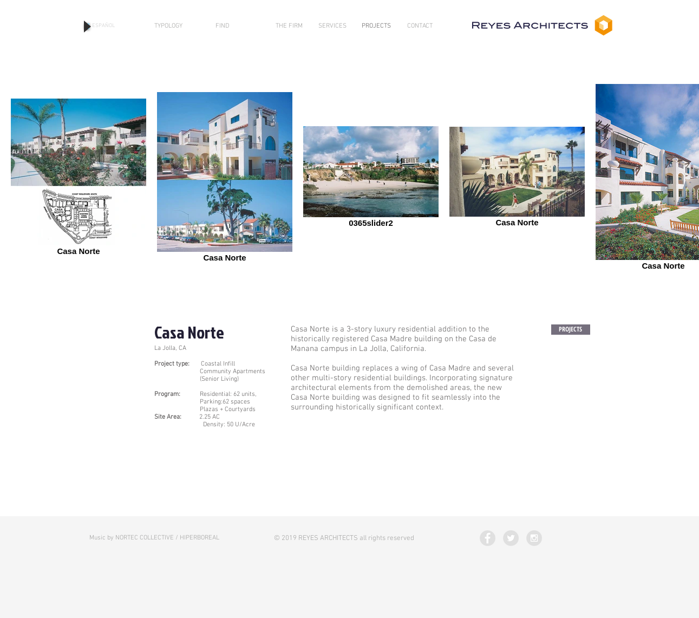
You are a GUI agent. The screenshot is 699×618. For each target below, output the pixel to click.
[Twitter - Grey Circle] (511, 538)
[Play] (86, 26)
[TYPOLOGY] (168, 26)
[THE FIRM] (289, 26)
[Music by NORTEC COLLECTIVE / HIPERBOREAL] (154, 538)
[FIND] (222, 26)
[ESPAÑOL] (103, 26)
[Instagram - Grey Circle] (534, 538)
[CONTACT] (420, 26)
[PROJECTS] (376, 26)
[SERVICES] (332, 26)
